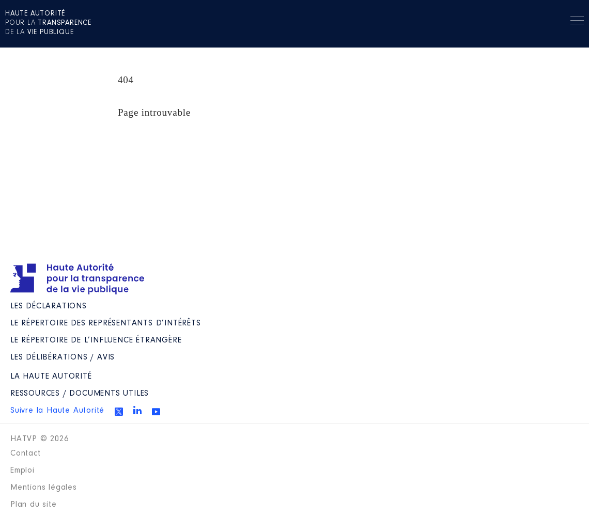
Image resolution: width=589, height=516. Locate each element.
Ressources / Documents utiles (79, 393)
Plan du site (33, 505)
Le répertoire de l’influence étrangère (95, 340)
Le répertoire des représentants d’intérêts (105, 323)
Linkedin (137, 410)
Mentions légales (43, 487)
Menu (577, 22)
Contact (25, 453)
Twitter (119, 412)
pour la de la (48, 23)
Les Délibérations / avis (62, 357)
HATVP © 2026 (39, 439)
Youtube (156, 412)
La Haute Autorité (51, 376)
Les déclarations (48, 306)
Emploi (22, 470)
